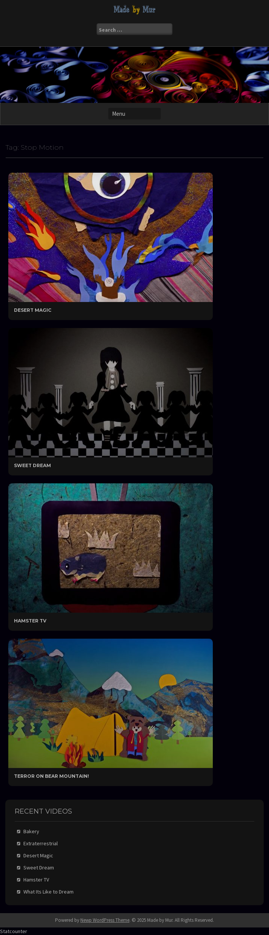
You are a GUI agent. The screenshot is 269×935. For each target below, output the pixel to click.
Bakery (31, 831)
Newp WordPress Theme (104, 920)
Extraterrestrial (40, 843)
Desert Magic (32, 310)
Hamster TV (30, 621)
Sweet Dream (32, 465)
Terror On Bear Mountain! (51, 776)
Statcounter (13, 931)
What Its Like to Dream (48, 891)
